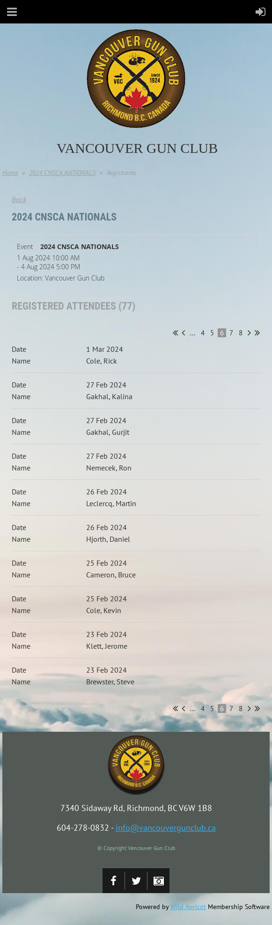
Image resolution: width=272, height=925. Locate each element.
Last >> (257, 332)
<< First (175, 332)
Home (10, 172)
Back (19, 199)
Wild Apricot (188, 906)
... (192, 332)
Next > (249, 332)
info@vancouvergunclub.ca (166, 827)
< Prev (183, 332)
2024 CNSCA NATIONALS (62, 172)
